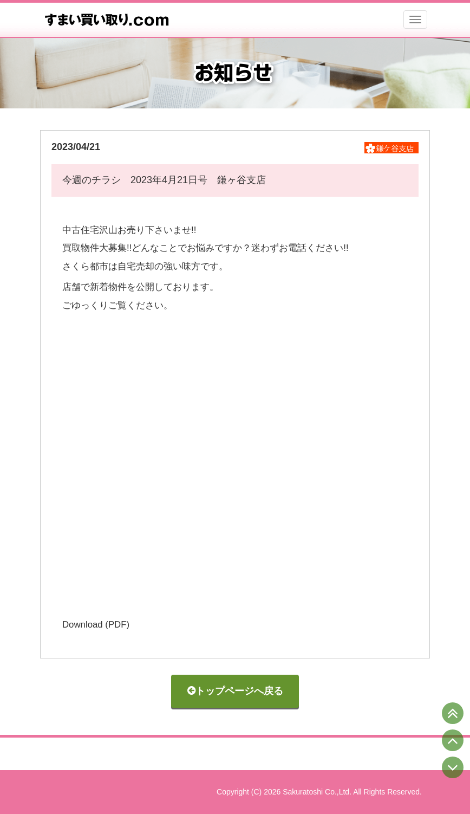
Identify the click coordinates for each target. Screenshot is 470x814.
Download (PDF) (95, 624)
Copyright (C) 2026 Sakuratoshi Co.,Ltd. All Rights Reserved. (319, 791)
